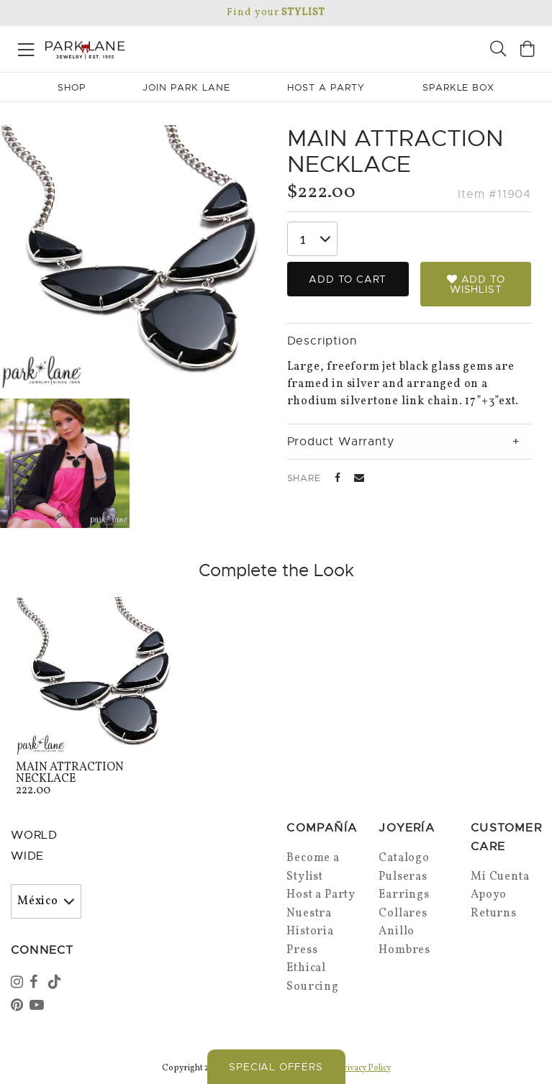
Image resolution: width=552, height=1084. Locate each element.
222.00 (95, 780)
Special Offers (275, 1066)
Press (301, 950)
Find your (276, 12)
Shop (72, 87)
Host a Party (321, 895)
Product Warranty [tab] (340, 441)
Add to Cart (347, 279)
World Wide (34, 845)
